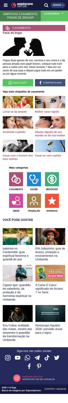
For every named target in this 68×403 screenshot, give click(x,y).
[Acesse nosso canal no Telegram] (37, 358)
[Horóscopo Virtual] (20, 5)
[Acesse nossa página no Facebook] (29, 366)
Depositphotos (33, 390)
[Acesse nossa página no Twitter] (57, 358)
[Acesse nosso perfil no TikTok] (47, 358)
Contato (49, 389)
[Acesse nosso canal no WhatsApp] (27, 358)
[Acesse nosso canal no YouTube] (18, 358)
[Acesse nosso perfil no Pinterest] (39, 366)
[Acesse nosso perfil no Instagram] (8, 358)
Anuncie (61, 389)
